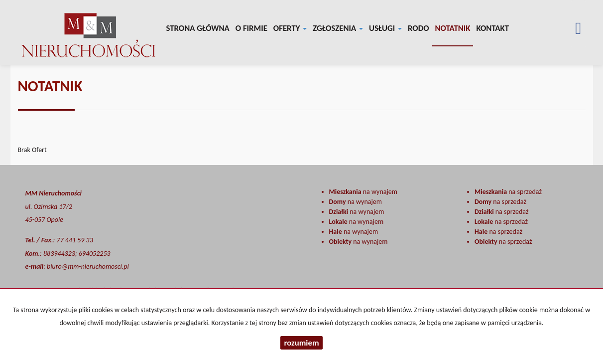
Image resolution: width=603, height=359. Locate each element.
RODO (418, 28)
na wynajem (363, 191)
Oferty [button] (290, 28)
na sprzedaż (508, 191)
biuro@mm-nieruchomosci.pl (88, 266)
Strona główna (198, 28)
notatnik (453, 28)
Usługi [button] (385, 28)
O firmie (251, 28)
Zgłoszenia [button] (338, 28)
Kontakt (492, 28)
